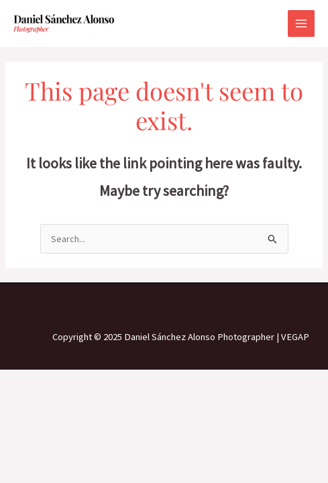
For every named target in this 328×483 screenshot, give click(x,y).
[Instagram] (164, 307)
